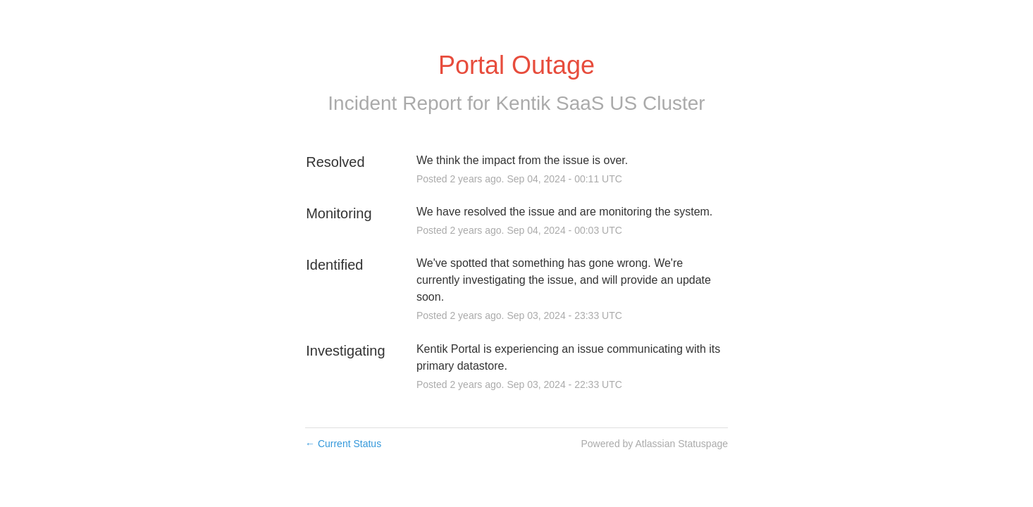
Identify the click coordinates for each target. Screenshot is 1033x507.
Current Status (343, 443)
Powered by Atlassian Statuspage (654, 443)
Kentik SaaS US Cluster (600, 103)
